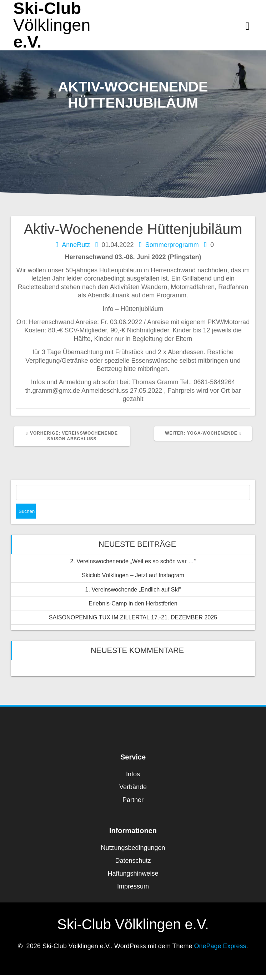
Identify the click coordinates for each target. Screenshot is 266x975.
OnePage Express (220, 946)
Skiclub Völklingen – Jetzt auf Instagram (133, 575)
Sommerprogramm (172, 244)
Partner (133, 799)
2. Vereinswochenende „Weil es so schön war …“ (133, 561)
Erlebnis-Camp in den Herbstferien (133, 603)
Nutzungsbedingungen (133, 847)
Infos (133, 774)
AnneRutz (76, 244)
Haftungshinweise (132, 873)
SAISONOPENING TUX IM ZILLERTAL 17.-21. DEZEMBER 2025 (133, 617)
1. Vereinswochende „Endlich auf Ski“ (133, 589)
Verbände (133, 787)
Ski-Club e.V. (51, 25)
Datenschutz (133, 860)
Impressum (133, 886)
